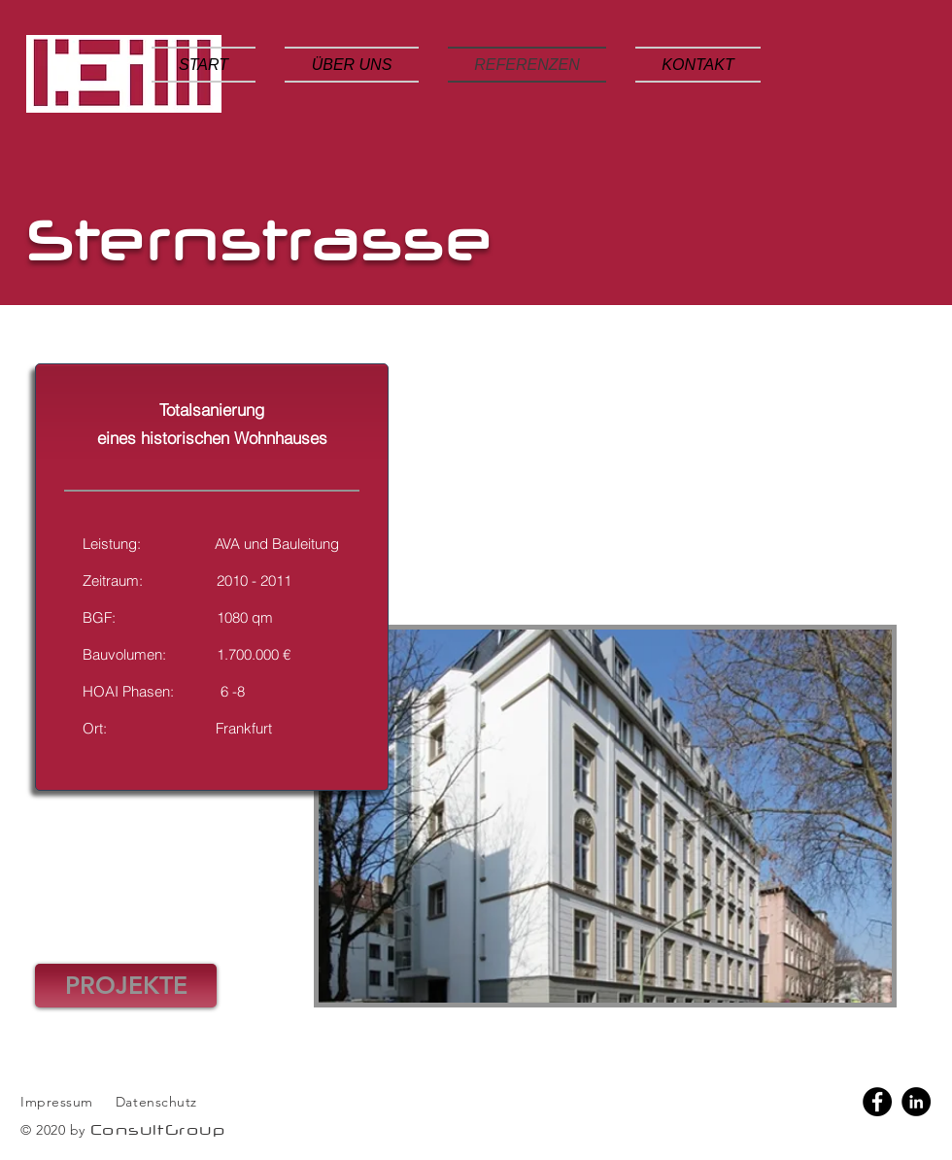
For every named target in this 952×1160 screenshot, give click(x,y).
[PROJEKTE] (126, 985)
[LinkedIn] (916, 1101)
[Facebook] (877, 1101)
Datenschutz (159, 1101)
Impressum (56, 1101)
